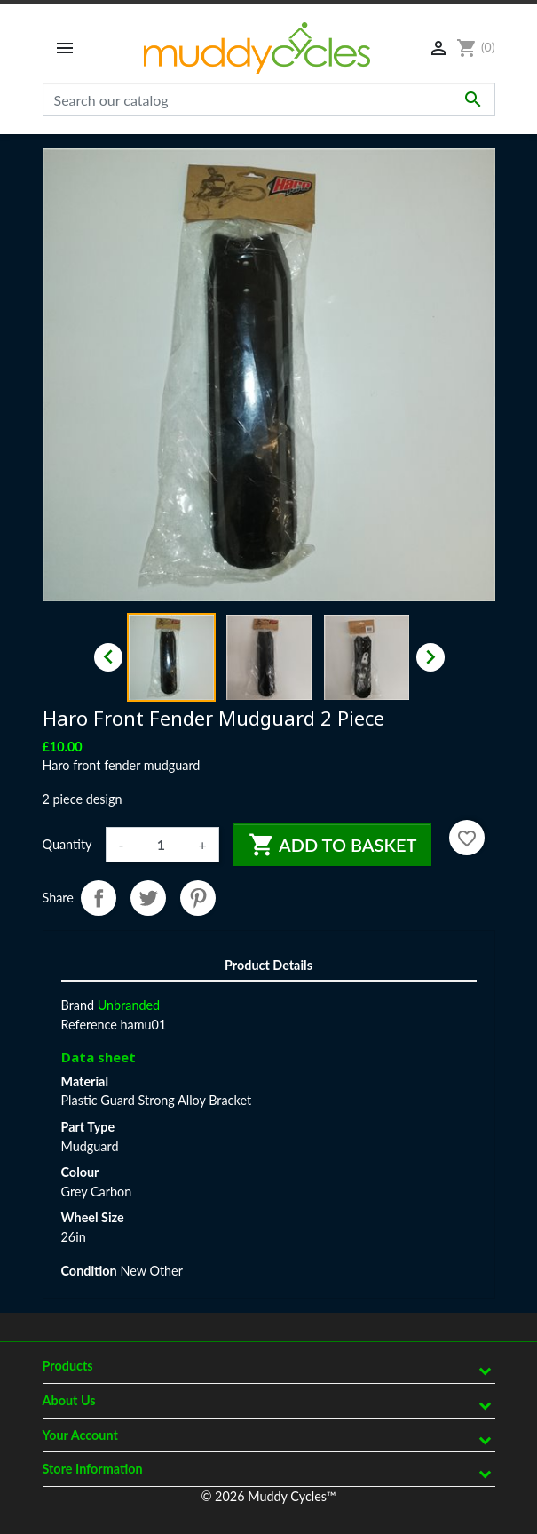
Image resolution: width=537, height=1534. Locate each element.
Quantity (67, 844)
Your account (80, 1435)
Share (98, 898)
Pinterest (198, 898)
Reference (89, 1024)
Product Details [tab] (268, 965)
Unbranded (129, 1005)
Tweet (148, 898)
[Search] (269, 99)
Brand (78, 1005)
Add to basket (333, 844)
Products (68, 1365)
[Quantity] (160, 845)
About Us (69, 1400)
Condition (89, 1270)
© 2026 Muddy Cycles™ (268, 1496)
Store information (93, 1468)
